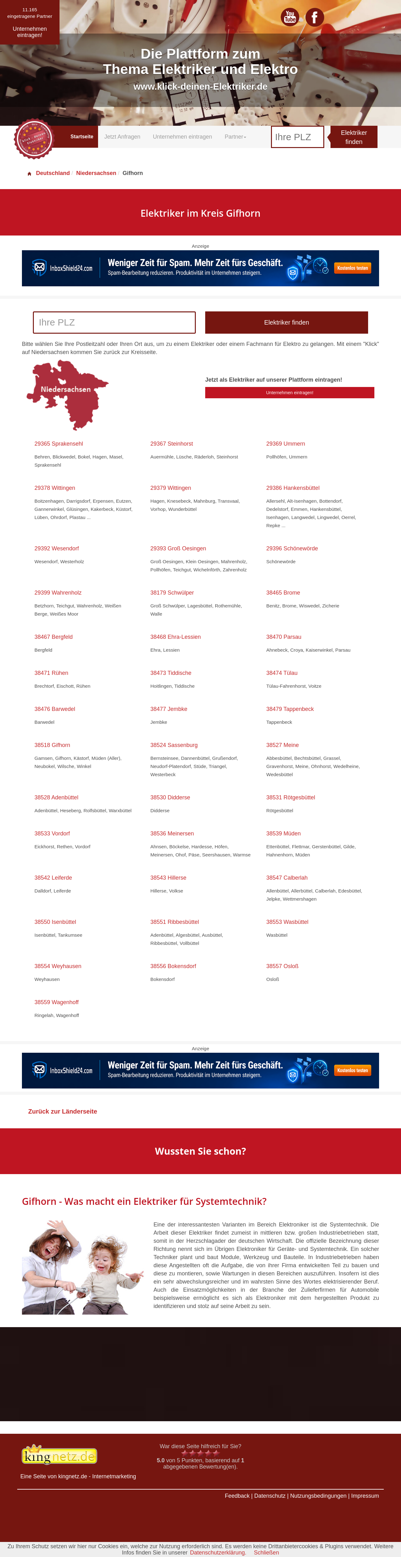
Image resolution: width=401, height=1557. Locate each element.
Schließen (266, 1552)
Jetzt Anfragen (122, 137)
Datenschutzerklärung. (218, 1552)
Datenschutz (269, 1496)
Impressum (365, 1496)
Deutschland (48, 173)
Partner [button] (235, 137)
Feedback (237, 1496)
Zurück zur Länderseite (62, 1111)
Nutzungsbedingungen (318, 1496)
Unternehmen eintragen (182, 137)
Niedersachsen (96, 173)
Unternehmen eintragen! (290, 392)
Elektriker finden (354, 137)
